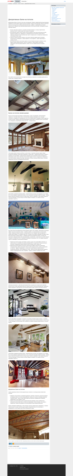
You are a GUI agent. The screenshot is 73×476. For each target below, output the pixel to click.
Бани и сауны (54, 8)
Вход (65, 1)
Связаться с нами (22, 467)
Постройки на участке (55, 14)
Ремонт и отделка (54, 19)
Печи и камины (54, 12)
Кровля (53, 11)
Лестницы (53, 13)
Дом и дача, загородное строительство (58, 7)
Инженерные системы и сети (56, 18)
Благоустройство (54, 17)
